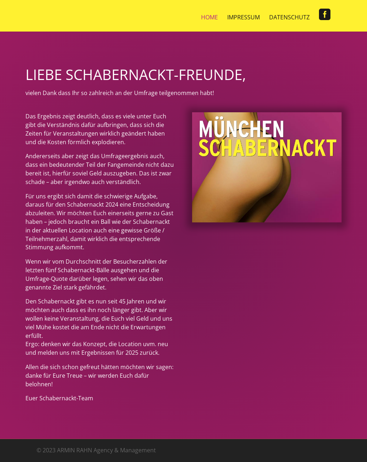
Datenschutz (289, 18)
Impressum (243, 18)
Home (209, 18)
